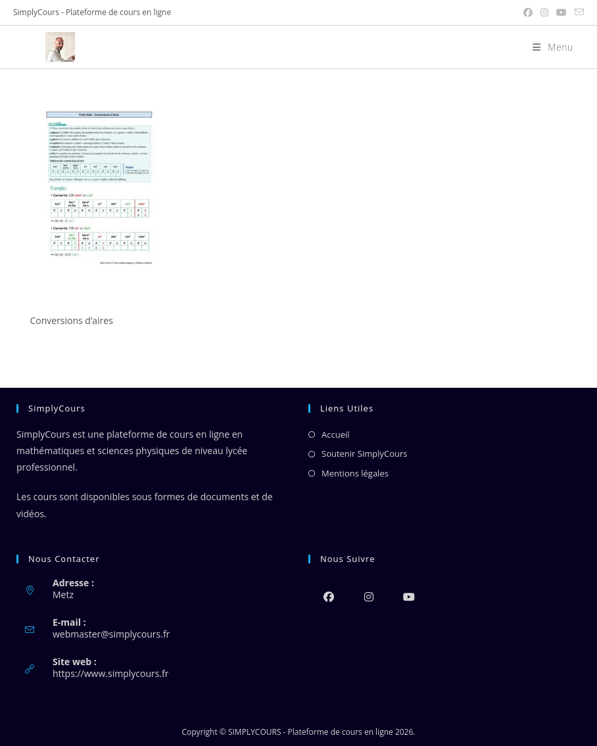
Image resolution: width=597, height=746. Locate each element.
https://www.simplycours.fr (110, 673)
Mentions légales (355, 473)
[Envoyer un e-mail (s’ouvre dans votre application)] (577, 12)
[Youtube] (409, 596)
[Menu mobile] (548, 47)
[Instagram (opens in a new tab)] (544, 12)
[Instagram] (368, 596)
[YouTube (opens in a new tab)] (561, 12)
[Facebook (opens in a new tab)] (528, 12)
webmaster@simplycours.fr (111, 634)
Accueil (336, 434)
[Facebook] (328, 596)
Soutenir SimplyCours (364, 453)
